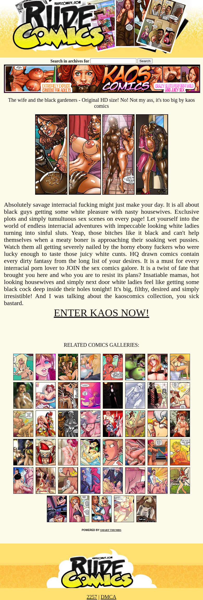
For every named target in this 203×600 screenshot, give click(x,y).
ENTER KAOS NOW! (101, 313)
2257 (92, 597)
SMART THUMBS (110, 530)
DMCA (108, 597)
